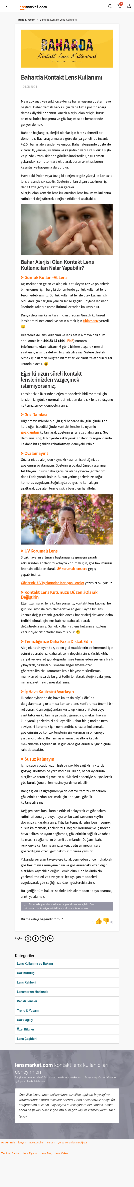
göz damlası (30, 432)
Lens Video (61, 1153)
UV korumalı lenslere (71, 568)
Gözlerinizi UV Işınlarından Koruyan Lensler (52, 583)
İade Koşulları (36, 1142)
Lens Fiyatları (30, 1153)
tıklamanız (91, 320)
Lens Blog (46, 1153)
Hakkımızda (8, 1142)
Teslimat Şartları (10, 1153)
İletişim (22, 1142)
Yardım (51, 1142)
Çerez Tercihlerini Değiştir (72, 1142)
